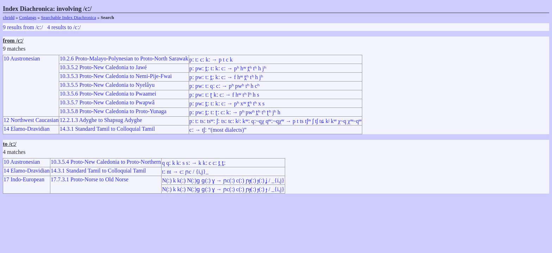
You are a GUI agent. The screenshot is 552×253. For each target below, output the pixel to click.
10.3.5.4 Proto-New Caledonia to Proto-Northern (106, 162)
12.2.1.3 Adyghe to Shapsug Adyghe (100, 120)
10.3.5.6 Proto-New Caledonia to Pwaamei (107, 94)
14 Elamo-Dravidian (27, 129)
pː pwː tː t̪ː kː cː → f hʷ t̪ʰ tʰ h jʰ (226, 77)
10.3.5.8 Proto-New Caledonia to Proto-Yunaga (113, 111)
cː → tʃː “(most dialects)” (217, 130)
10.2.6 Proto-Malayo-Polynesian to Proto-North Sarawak (123, 58)
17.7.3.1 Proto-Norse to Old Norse (89, 179)
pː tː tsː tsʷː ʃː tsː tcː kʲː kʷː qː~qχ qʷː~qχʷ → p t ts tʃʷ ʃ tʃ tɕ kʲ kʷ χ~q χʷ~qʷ (275, 121)
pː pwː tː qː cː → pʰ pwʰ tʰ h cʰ (224, 86)
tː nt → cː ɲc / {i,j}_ (185, 172)
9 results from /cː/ (23, 27)
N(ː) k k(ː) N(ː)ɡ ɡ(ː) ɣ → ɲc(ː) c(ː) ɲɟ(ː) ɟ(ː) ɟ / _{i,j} (223, 189)
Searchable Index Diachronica (68, 17)
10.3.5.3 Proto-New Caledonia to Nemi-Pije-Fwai (115, 76)
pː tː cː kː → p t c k (211, 60)
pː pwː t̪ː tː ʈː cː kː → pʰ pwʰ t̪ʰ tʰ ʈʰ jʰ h (235, 112)
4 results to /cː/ (64, 27)
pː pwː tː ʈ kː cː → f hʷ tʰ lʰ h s (224, 95)
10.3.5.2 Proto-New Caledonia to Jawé (103, 67)
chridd (8, 17)
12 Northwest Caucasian (31, 120)
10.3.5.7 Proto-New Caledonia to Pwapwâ (107, 102)
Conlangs (27, 17)
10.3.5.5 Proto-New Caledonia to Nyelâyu (107, 85)
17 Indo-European (24, 179)
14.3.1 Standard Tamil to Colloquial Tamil (107, 129)
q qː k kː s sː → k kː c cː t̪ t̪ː (194, 163)
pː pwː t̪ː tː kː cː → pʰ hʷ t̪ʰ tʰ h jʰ (227, 68)
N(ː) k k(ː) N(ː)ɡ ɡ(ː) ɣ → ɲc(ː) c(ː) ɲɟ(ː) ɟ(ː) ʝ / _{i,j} (223, 180)
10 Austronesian (22, 58)
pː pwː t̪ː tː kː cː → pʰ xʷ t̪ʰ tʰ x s (227, 103)
